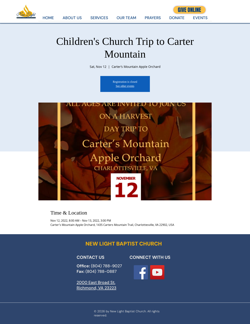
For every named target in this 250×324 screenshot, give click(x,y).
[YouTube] (157, 272)
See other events (125, 86)
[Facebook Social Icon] (141, 272)
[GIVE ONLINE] (189, 10)
